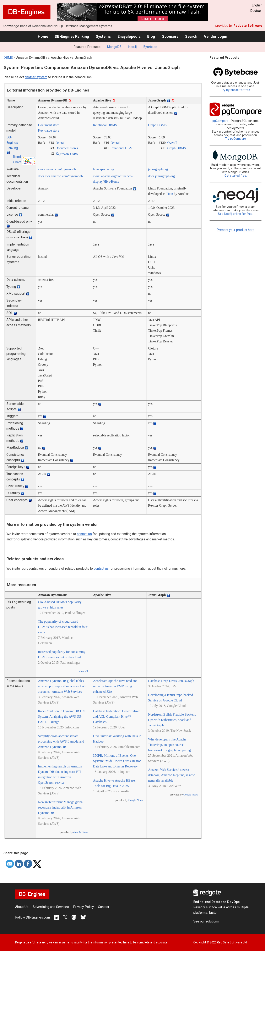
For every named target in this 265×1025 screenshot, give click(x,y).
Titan (169, 193)
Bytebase (150, 47)
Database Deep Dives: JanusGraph (171, 681)
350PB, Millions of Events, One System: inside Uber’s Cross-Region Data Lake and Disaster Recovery (117, 761)
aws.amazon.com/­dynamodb (57, 169)
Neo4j (132, 47)
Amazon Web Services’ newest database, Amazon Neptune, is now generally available (171, 775)
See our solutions (206, 921)
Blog (151, 36)
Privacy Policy (83, 907)
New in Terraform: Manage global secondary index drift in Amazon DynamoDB (60, 807)
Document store (48, 125)
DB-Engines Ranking (72, 36)
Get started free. (236, 175)
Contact (103, 907)
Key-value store (48, 130)
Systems (103, 36)
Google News (80, 832)
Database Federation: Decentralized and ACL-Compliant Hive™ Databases (116, 716)
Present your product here (235, 230)
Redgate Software (247, 26)
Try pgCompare (235, 138)
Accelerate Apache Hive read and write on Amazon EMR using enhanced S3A (115, 686)
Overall (60, 142)
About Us (21, 907)
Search (191, 36)
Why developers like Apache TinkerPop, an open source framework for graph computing (169, 745)
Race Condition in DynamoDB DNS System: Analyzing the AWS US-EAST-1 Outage (62, 716)
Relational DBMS (105, 125)
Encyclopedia (129, 36)
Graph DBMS (157, 125)
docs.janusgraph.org (161, 176)
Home (43, 36)
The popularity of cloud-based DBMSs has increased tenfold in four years (62, 627)
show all (83, 671)
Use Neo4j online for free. (235, 214)
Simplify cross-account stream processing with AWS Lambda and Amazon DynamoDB (61, 741)
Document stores (66, 148)
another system (36, 77)
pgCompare (220, 121)
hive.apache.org (103, 169)
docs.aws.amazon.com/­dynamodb (60, 176)
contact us (84, 534)
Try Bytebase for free (235, 90)
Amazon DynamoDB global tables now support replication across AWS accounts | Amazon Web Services (62, 686)
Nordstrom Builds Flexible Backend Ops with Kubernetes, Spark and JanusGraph (172, 720)
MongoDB (114, 47)
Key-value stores (66, 153)
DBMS (8, 58)
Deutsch (256, 11)
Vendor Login (215, 36)
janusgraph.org (158, 169)
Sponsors (170, 36)
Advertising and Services (51, 907)
